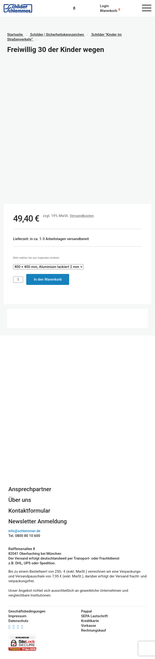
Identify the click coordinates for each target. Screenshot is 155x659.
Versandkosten (82, 216)
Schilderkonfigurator (77, 436)
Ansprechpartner (29, 489)
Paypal (86, 611)
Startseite (15, 34)
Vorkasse (88, 625)
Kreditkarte (90, 621)
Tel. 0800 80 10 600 (24, 536)
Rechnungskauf (93, 630)
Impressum (17, 616)
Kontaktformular (29, 510)
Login (104, 6)
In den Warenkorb (48, 279)
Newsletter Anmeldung (37, 521)
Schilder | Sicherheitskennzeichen (57, 34)
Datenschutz (18, 621)
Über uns (19, 500)
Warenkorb (108, 11)
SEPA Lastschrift (94, 616)
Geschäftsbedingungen (26, 611)
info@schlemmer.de (24, 531)
